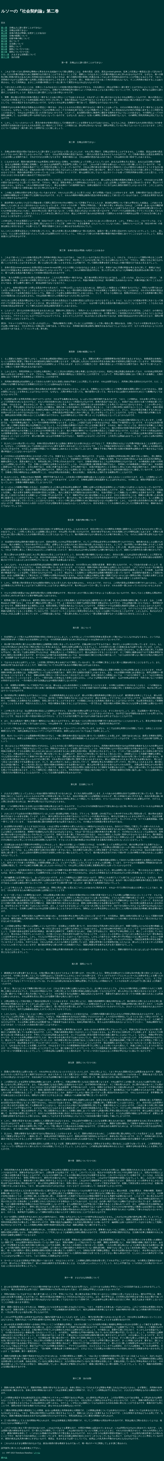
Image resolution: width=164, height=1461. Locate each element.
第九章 (4, 49)
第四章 (4, 36)
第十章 (4, 52)
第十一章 (5, 54)
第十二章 (5, 57)
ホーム (4, 1457)
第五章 (4, 38)
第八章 (4, 46)
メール (37, 1453)
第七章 (4, 44)
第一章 (4, 28)
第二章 (4, 30)
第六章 (4, 41)
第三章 (4, 33)
